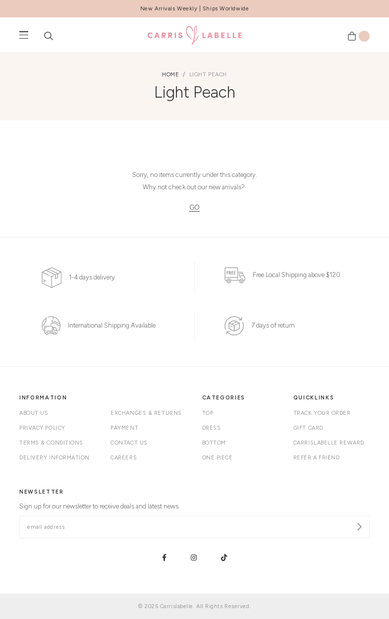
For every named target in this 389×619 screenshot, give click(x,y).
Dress (211, 428)
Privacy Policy (42, 428)
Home (170, 74)
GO (194, 207)
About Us (33, 413)
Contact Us (129, 443)
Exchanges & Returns (146, 413)
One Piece (217, 457)
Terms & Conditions (51, 443)
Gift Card (308, 428)
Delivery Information (54, 457)
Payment (124, 428)
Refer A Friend (316, 457)
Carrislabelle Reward (328, 443)
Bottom (214, 443)
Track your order (322, 413)
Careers (124, 457)
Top (208, 413)
